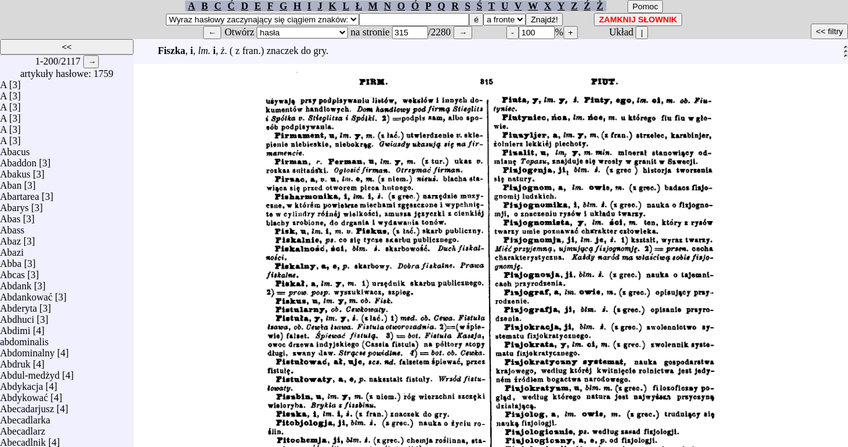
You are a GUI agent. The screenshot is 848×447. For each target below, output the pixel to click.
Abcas (12, 271)
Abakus (15, 171)
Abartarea (19, 193)
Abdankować (26, 294)
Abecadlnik (23, 439)
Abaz (10, 238)
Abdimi (15, 327)
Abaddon (18, 160)
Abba (11, 260)
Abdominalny (27, 350)
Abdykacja (21, 383)
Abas (10, 215)
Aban (11, 182)
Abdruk (15, 361)
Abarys (14, 204)
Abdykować (24, 394)
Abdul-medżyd (30, 372)
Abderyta (18, 305)
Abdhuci (17, 316)
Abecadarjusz (27, 405)
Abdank (16, 283)
